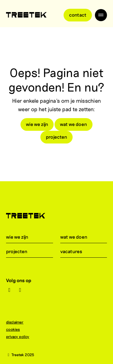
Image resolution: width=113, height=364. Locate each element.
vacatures (74, 251)
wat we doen (73, 124)
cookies (16, 329)
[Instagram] (9, 290)
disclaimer (18, 322)
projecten (56, 137)
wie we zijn (37, 124)
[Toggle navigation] (101, 15)
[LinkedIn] (20, 290)
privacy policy (20, 336)
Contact (77, 15)
